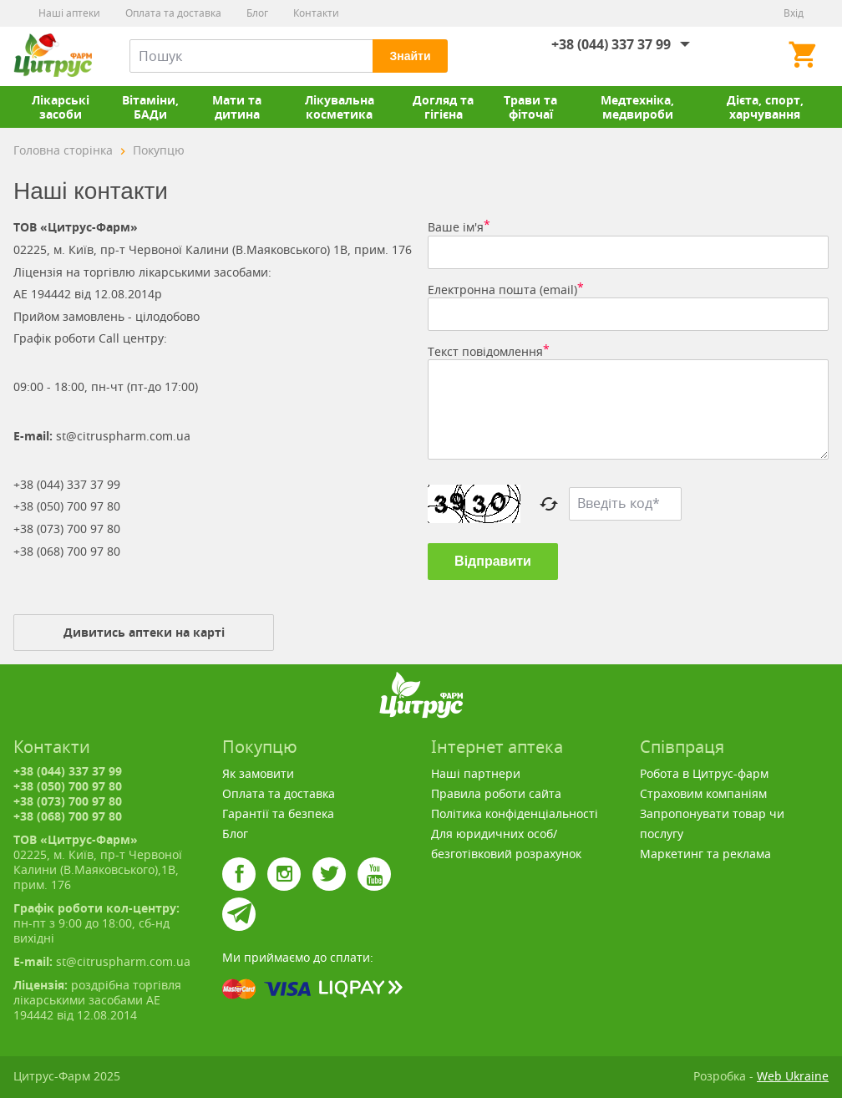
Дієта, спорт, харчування (765, 107)
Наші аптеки (69, 13)
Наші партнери (475, 773)
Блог (257, 13)
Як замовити (258, 773)
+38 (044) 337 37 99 (611, 44)
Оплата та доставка (173, 13)
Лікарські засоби (60, 107)
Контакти (316, 13)
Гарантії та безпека (278, 813)
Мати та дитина (236, 107)
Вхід (794, 13)
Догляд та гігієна (443, 107)
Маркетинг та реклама (705, 854)
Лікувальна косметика (339, 107)
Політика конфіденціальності (514, 813)
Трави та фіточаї (530, 107)
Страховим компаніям (703, 793)
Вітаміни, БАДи (150, 107)
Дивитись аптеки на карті (144, 632)
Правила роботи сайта (496, 793)
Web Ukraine (793, 1076)
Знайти (409, 56)
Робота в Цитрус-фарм (704, 773)
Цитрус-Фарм (52, 56)
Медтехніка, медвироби (637, 107)
